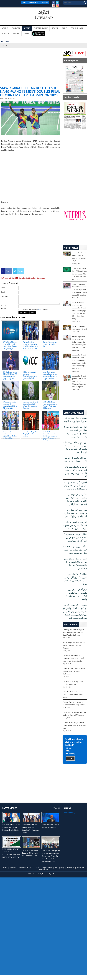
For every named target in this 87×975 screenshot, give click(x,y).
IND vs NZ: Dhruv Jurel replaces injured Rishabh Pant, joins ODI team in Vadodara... (50, 404)
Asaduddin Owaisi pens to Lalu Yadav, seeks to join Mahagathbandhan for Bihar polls (79, 381)
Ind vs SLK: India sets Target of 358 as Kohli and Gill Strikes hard (30, 853)
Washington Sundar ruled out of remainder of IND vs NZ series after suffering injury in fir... (10, 404)
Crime (64, 28)
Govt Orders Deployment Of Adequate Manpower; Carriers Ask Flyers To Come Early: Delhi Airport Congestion (50, 856)
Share (8, 271)
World (5, 28)
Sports (27, 28)
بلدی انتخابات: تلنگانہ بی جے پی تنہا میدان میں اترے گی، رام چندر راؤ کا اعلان (75, 513)
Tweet (20, 271)
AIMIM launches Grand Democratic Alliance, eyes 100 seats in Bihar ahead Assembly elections (79, 289)
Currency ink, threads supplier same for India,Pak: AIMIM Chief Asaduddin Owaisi (73, 632)
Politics (5, 33)
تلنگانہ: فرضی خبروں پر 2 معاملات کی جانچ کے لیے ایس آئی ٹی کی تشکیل (75, 537)
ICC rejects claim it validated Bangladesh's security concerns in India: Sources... (30, 374)
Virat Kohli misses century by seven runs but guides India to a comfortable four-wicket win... (50, 374)
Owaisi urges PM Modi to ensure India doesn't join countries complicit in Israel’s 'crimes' (79, 342)
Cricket (4, 45)
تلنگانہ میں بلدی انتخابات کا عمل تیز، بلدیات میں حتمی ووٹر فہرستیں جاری (75, 549)
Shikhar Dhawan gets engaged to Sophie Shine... (50, 344)
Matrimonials (33, 2)
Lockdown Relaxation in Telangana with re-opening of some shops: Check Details (73, 658)
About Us (13, 868)
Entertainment (41, 28)
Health (55, 28)
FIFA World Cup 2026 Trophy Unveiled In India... (30, 434)
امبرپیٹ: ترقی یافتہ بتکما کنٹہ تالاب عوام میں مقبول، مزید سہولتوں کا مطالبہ (75, 525)
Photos (16, 33)
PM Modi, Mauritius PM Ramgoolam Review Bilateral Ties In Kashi (11, 827)
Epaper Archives (47, 868)
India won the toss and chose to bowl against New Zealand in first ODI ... (10, 434)
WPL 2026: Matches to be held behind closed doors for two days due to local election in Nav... (10, 344)
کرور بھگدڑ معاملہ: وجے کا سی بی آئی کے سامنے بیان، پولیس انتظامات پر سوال (75, 485)
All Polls (36, 868)
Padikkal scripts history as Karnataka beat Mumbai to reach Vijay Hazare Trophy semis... (30, 344)
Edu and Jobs (77, 28)
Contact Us (70, 868)
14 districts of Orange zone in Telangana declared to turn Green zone (75, 725)
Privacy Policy (59, 868)
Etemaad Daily (70, 812)
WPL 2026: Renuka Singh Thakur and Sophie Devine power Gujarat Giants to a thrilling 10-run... (50, 434)
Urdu (24, 2)
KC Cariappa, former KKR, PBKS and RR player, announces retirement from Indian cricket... (10, 374)
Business (16, 28)
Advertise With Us (25, 868)
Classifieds (44, 2)
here (39, 309)
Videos (27, 33)
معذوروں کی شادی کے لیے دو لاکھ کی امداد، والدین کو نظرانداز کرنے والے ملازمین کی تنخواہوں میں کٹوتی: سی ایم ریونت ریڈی (75, 611)
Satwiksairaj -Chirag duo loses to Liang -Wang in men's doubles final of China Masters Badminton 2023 (30, 91)
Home (1, 41)
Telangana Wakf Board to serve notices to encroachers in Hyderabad (74, 671)
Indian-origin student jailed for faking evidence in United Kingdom (74, 645)
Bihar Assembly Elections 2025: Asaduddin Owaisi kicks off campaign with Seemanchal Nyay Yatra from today (79, 311)
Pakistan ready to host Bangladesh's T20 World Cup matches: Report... (30, 404)
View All (57, 808)
